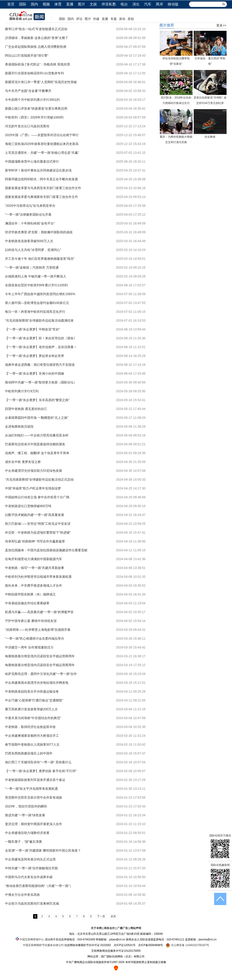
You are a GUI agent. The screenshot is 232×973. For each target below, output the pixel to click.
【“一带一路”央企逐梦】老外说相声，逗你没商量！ (41, 347)
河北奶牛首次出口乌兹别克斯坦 (27, 126)
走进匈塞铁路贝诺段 (19, 426)
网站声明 (135, 928)
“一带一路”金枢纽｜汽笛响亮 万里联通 (32, 267)
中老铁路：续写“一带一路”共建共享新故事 (34, 568)
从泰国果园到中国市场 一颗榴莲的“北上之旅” (36, 417)
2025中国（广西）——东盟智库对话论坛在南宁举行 (42, 135)
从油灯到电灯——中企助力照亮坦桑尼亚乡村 (36, 435)
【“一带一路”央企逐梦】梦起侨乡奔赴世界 (34, 356)
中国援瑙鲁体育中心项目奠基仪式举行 (32, 161)
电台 (124, 4)
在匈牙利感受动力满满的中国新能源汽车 (33, 559)
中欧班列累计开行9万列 (22, 391)
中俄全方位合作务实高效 (22, 894)
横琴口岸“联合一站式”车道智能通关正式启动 (36, 29)
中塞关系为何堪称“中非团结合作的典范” (33, 718)
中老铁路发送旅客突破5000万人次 (29, 241)
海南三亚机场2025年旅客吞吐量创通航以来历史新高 (42, 144)
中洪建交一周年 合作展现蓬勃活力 (29, 647)
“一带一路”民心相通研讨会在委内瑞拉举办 (34, 638)
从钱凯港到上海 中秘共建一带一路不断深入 (35, 276)
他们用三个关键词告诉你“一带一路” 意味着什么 (38, 762)
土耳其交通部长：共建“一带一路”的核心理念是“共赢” (42, 152)
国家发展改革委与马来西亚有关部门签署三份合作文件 (43, 188)
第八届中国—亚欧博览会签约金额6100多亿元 (37, 303)
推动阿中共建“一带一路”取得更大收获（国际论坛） (41, 382)
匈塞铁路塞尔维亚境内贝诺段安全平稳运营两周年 (40, 656)
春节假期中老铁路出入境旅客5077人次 (32, 744)
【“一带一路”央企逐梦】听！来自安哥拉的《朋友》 (41, 338)
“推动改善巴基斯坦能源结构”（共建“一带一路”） (39, 886)
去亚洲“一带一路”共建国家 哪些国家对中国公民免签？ (43, 850)
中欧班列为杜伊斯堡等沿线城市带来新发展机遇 (38, 576)
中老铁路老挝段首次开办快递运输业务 (32, 691)
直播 (69, 4)
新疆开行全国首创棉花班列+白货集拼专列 (34, 73)
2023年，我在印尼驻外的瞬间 (26, 806)
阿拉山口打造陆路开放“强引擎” (26, 55)
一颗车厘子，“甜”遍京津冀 (23, 841)
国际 (22, 4)
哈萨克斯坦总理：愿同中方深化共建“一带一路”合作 (41, 674)
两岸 (159, 4)
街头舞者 (210, 136)
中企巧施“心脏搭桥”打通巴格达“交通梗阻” (34, 700)
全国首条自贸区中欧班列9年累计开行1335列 (36, 285)
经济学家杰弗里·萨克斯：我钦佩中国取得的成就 (38, 232)
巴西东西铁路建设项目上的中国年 (29, 753)
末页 (113, 916)
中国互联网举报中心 (31, 939)
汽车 (147, 4)
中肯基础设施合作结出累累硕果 (27, 603)
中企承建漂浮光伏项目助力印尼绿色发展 (33, 470)
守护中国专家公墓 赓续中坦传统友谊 (31, 621)
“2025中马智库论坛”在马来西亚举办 (30, 205)
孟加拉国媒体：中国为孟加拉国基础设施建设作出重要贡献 (46, 550)
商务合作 (109, 928)
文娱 (93, 4)
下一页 (101, 916)
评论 (79, 19)
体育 (58, 4)
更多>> (221, 25)
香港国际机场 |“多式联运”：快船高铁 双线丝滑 (37, 64)
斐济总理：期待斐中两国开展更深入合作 (33, 824)
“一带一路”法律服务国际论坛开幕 (28, 214)
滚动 (122, 19)
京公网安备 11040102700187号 (187, 945)
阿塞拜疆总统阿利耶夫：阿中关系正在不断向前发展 (41, 179)
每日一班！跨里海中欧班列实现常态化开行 (35, 311)
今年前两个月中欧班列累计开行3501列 (32, 99)
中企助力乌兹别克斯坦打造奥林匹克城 (32, 903)
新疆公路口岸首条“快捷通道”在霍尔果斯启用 (36, 108)
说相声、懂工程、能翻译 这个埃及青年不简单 (37, 453)
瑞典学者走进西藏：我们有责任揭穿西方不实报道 (40, 364)
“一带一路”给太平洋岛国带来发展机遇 (31, 788)
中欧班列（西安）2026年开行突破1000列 (34, 117)
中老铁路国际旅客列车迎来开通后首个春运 (35, 780)
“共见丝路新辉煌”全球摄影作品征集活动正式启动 (39, 479)
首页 (10, 4)
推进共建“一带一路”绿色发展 (25, 815)
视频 (46, 4)
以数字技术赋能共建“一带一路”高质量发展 (34, 515)
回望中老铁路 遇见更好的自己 (26, 409)
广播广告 (122, 928)
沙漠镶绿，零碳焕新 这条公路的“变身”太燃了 (36, 38)
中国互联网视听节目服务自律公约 (43, 945)
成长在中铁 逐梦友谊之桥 (23, 462)
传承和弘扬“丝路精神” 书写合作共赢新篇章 (35, 541)
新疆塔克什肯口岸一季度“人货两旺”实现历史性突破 (41, 82)
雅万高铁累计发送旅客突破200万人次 (31, 709)
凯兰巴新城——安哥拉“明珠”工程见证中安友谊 (37, 523)
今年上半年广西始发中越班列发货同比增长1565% (40, 294)
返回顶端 (220, 899)
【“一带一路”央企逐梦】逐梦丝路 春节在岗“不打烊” (41, 771)
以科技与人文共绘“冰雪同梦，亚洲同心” (33, 250)
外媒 (96, 19)
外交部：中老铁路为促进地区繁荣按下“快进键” (37, 532)
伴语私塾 (109, 4)
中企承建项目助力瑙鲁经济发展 (27, 833)
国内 (34, 4)
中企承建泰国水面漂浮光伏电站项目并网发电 (36, 682)
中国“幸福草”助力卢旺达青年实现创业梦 (33, 488)
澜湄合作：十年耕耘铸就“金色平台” (30, 223)
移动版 (173, 4)
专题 (113, 19)
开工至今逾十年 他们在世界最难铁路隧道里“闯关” (40, 258)
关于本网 (96, 928)
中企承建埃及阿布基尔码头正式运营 (30, 859)
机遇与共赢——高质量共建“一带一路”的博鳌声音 (39, 612)
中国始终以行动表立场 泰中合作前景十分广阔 (37, 497)
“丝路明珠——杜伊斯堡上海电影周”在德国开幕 (37, 629)
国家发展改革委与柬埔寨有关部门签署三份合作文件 (41, 197)
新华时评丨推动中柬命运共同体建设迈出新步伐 (38, 170)
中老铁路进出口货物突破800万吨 (28, 506)
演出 (136, 4)
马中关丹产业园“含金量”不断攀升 (28, 91)
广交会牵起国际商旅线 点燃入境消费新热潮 (35, 46)
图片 (81, 4)
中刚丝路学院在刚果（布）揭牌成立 (30, 594)
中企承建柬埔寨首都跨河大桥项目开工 (32, 735)
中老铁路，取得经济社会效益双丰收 (30, 727)
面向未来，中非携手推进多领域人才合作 (33, 585)
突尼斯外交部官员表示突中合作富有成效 (33, 797)
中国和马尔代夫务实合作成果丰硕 (29, 877)
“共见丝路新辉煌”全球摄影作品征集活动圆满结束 (39, 320)
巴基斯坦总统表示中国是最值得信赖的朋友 (35, 444)
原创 (131, 19)
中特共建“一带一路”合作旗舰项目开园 (31, 868)
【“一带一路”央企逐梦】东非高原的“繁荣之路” (37, 400)
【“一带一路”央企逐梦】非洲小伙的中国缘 (34, 373)
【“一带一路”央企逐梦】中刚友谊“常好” (32, 329)
